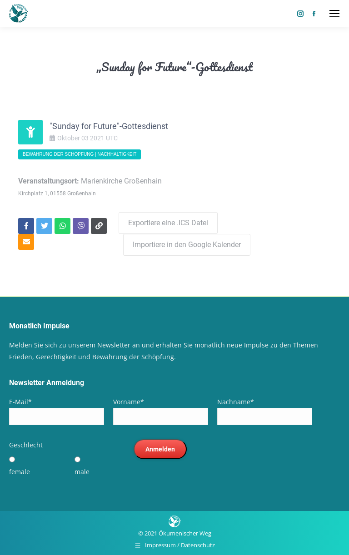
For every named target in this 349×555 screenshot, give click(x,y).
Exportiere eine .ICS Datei (168, 222)
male (82, 471)
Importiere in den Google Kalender (187, 244)
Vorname (128, 401)
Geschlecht (26, 445)
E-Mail (20, 401)
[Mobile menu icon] (334, 13)
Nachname (235, 401)
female (19, 471)
